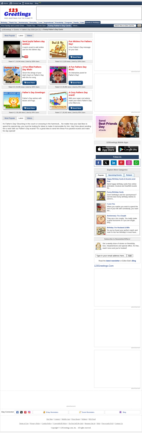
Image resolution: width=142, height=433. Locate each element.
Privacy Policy (35, 423)
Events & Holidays (92, 22)
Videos (29, 36)
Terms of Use (23, 423)
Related (129, 175)
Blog (36, 3)
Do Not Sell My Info (76, 423)
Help (98, 423)
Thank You (13, 22)
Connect (16, 3)
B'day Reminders (50, 412)
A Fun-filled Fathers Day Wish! (31, 68)
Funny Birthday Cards (115, 192)
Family (76, 22)
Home (6, 3)
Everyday (33, 22)
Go (139, 25)
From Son (41, 26)
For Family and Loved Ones (12, 26)
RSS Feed (92, 419)
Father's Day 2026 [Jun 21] (31, 29)
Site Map (49, 419)
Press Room (76, 419)
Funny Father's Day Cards (59, 26)
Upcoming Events (115, 175)
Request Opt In (90, 423)
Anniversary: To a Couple (116, 216)
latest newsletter (113, 261)
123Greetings (6, 29)
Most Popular (10, 36)
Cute (82, 22)
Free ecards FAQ (107, 423)
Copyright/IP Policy (60, 423)
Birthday (4, 22)
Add (129, 256)
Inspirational (49, 22)
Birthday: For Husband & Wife (118, 227)
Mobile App (29, 3)
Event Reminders (86, 412)
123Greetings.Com (104, 266)
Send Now (76, 57)
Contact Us (119, 423)
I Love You (111, 204)
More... (76, 26)
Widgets (84, 419)
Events (16, 29)
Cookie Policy (47, 423)
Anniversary (23, 22)
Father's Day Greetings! (33, 92)
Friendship (59, 22)
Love (40, 22)
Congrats (68, 22)
